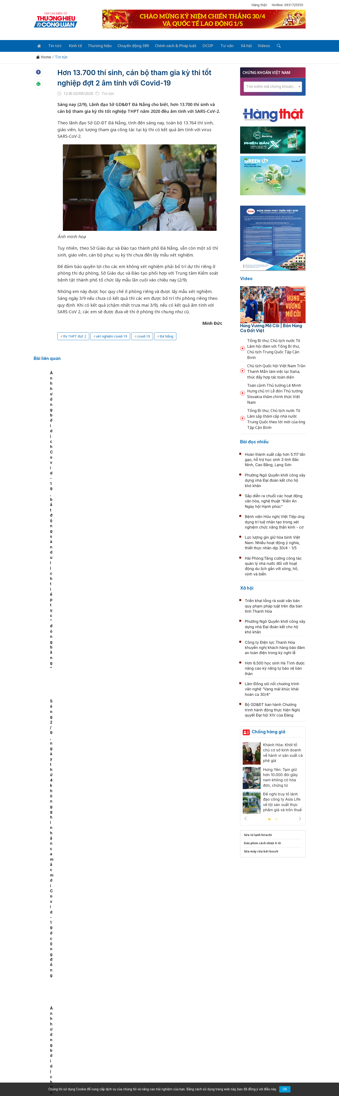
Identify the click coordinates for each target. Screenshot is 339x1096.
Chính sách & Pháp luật (171, 45)
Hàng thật (259, 5)
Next (300, 818)
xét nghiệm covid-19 (111, 335)
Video (246, 278)
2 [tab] (276, 818)
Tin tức (53, 45)
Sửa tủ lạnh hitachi (258, 834)
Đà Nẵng (166, 335)
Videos (256, 45)
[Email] (54, 1047)
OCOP (203, 45)
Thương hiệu (96, 45)
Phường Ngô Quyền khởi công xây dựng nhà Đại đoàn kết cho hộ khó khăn (275, 479)
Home (43, 56)
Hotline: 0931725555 (287, 5)
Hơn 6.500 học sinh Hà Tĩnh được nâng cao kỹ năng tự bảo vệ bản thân (275, 667)
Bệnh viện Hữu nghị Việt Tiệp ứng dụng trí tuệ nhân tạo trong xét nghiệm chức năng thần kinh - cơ (274, 521)
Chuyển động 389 (129, 45)
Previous (245, 818)
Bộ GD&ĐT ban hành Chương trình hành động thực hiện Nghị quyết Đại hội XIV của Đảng (272, 709)
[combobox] (273, 86)
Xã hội (239, 45)
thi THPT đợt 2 (74, 335)
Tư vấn (220, 45)
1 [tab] (269, 818)
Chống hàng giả (268, 731)
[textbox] (273, 86)
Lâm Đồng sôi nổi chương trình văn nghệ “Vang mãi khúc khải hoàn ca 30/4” (272, 688)
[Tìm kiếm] (270, 45)
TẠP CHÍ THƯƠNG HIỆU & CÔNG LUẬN (167, 1080)
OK (285, 1089)
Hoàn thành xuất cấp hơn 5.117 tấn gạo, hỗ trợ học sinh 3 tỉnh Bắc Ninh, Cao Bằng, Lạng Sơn (275, 458)
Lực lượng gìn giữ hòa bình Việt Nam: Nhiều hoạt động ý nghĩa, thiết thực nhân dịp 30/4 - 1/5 (272, 542)
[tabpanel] (86, 415)
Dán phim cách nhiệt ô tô (262, 842)
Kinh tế (72, 45)
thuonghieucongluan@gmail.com (137, 1040)
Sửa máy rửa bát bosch (261, 851)
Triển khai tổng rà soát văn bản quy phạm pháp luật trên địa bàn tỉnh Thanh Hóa (273, 605)
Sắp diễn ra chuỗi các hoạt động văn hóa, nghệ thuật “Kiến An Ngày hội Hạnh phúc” (274, 500)
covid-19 (143, 335)
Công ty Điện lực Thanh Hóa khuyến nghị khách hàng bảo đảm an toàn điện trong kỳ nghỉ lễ (275, 646)
